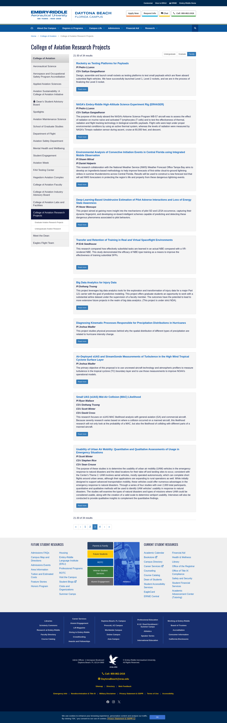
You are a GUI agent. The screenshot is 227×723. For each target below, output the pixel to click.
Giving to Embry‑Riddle (79, 632)
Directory (111, 686)
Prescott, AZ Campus (113, 625)
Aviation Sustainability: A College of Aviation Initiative (48, 93)
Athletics (148, 631)
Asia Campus (113, 639)
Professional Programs (71, 568)
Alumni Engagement (100, 582)
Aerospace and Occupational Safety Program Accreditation (49, 75)
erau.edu (113, 661)
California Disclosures (178, 639)
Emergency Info (60, 693)
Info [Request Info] (150, 13)
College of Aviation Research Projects (49, 214)
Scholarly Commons (48, 625)
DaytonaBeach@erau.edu (113, 679)
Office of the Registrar (183, 566)
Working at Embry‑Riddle (179, 621)
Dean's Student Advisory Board (48, 103)
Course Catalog (152, 575)
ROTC (62, 573)
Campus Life (96, 28)
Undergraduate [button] (169, 54)
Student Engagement (44, 155)
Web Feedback (124, 686)
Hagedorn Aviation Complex (48, 177)
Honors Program (39, 586)
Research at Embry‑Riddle (48, 630)
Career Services (154, 566)
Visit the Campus (68, 577)
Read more (82, 89)
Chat (164, 13)
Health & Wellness (181, 557)
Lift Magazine (79, 628)
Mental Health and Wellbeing (49, 148)
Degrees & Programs (74, 28)
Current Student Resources (161, 544)
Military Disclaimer (107, 693)
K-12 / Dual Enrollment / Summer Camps (147, 625)
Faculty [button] (191, 54)
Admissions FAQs (40, 553)
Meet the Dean (41, 235)
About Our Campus (48, 28)
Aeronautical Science (44, 66)
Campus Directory (153, 562)
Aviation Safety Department (48, 141)
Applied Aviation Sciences (47, 84)
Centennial (148, 3)
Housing (63, 553)
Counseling (149, 571)
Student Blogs (68, 582)
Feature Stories (39, 582)
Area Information (39, 569)
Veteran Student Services (100, 572)
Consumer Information (178, 634)
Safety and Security (182, 578)
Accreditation (179, 630)
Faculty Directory (48, 634)
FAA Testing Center (43, 170)
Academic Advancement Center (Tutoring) (183, 594)
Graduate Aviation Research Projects (49, 222)
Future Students (100, 554)
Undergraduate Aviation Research (48, 229)
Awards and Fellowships (79, 641)
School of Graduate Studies (48, 126)
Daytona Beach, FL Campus (113, 621)
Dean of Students (153, 579)
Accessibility (168, 693)
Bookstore (150, 557)
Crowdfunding (79, 637)
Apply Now (133, 13)
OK (157, 717)
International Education (147, 640)
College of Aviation (48, 36)
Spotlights (38, 112)
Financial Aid (134, 28)
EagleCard (149, 592)
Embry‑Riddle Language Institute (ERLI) (68, 560)
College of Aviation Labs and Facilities (48, 204)
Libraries (48, 621)
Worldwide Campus (113, 630)
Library (175, 562)
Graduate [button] (182, 54)
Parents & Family (100, 546)
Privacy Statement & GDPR (121, 719)
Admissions (115, 28)
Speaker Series (147, 636)
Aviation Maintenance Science (49, 119)
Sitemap (99, 686)
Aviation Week (41, 162)
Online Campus (113, 634)
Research (151, 28)
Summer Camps (67, 594)
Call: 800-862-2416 (113, 674)
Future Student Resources (47, 544)
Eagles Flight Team (43, 243)
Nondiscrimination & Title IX (83, 693)
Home (33, 36)
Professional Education (147, 620)
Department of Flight (44, 133)
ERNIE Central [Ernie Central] (151, 596)
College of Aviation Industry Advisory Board (48, 193)
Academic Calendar (154, 553)
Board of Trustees (179, 625)
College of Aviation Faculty (47, 184)
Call (183, 13)
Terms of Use (153, 693)
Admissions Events (41, 565)
